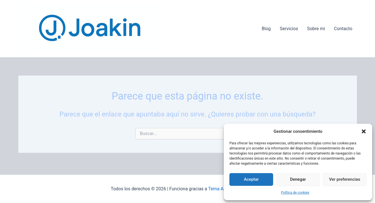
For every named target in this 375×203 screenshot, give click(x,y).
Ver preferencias (344, 179)
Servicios (289, 28)
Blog (266, 28)
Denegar (298, 179)
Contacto (343, 28)
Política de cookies (295, 193)
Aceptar (251, 179)
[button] (364, 131)
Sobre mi (316, 28)
